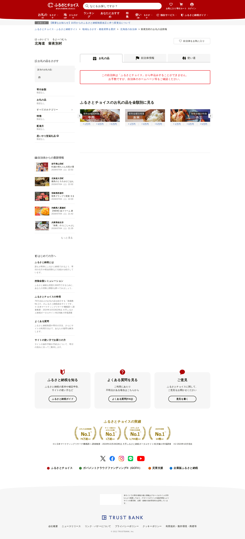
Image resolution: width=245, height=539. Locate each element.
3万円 (101, 124)
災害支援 (157, 468)
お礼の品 (48, 15)
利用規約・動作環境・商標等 (181, 526)
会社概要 (53, 526)
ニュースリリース (71, 526)
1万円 (87, 124)
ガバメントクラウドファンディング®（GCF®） (112, 468)
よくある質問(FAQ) (122, 399)
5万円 (114, 124)
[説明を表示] (58, 136)
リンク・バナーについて (98, 526)
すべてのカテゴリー (47, 109)
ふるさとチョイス (62, 468)
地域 (71, 15)
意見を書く (182, 399)
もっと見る (67, 237)
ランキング (89, 15)
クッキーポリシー (152, 526)
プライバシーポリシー (127, 526)
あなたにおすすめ (110, 15)
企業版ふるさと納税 (186, 468)
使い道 (144, 15)
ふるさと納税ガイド (62, 399)
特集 (127, 15)
